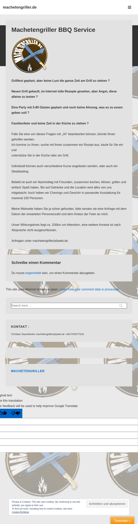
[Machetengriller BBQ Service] (29, 72)
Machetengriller (28, 371)
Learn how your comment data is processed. (90, 289)
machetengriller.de (20, 7)
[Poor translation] (15, 413)
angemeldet (33, 273)
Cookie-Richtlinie (20, 512)
